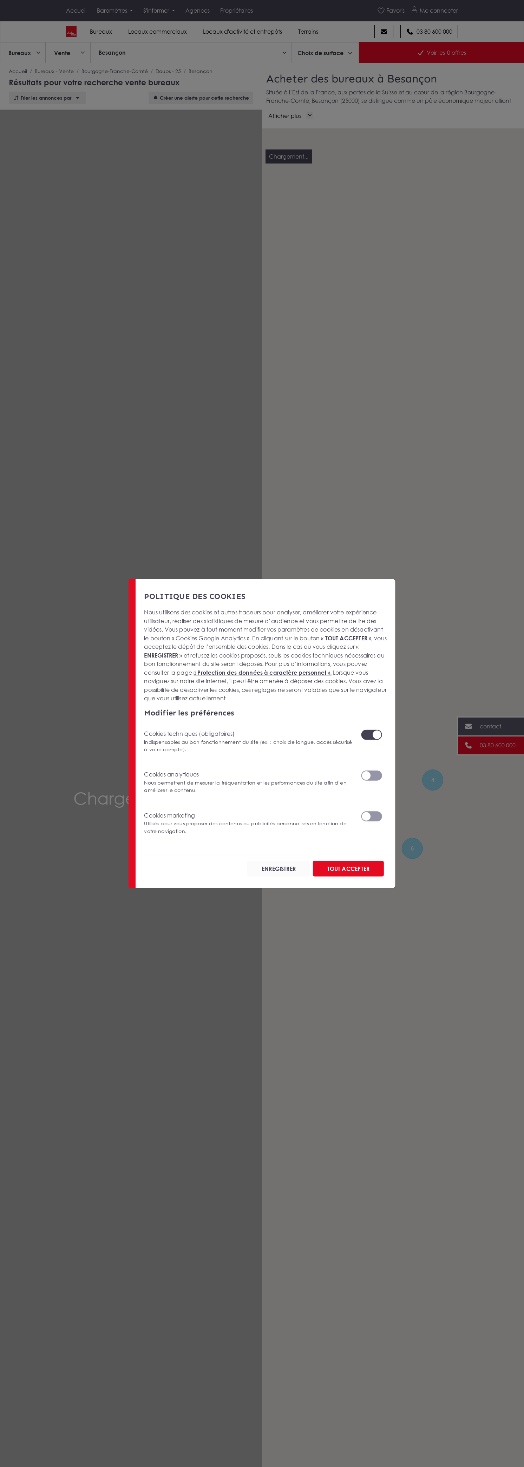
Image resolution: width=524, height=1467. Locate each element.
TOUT (348, 868)
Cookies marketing (248, 823)
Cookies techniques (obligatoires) (248, 741)
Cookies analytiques (248, 782)
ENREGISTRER (279, 868)
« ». (263, 672)
